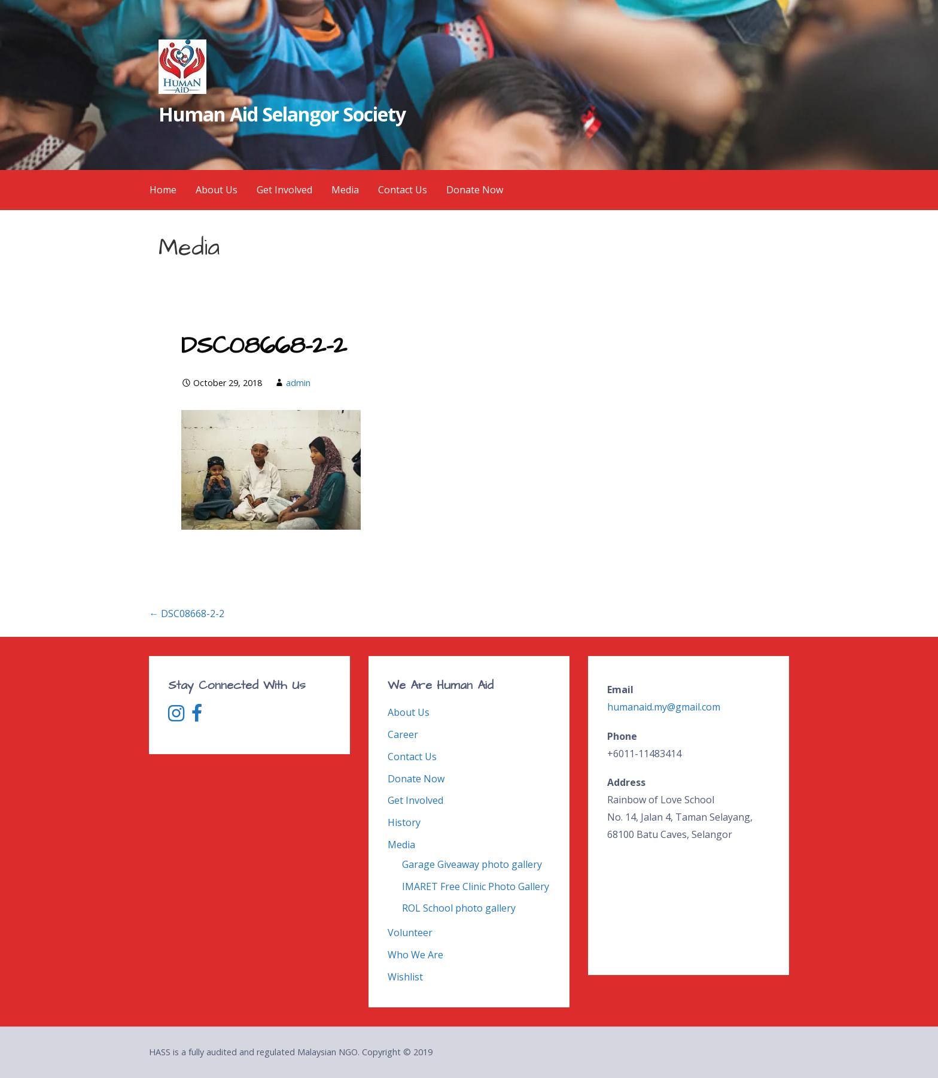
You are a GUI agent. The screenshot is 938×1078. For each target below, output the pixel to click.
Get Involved (284, 189)
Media (345, 189)
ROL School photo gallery (459, 908)
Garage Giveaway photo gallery (472, 864)
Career (403, 734)
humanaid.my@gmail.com (663, 706)
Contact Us (402, 189)
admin (298, 382)
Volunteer (410, 932)
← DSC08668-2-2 (186, 613)
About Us (216, 189)
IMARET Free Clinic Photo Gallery (475, 886)
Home (163, 189)
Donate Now (474, 189)
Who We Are (415, 954)
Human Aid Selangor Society (282, 114)
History (404, 822)
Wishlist (405, 976)
